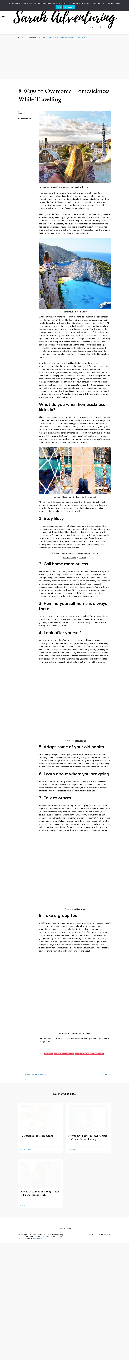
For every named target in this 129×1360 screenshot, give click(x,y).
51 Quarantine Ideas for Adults (36, 1239)
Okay (59, 7)
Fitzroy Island (71, 1002)
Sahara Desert (69, 651)
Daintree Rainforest (68, 1123)
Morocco (82, 651)
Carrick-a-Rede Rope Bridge (66, 521)
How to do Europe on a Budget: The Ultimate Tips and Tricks (39, 1310)
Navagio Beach (80, 312)
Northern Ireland (88, 521)
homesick (48, 1143)
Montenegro (80, 834)
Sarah (20, 113)
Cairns (82, 1002)
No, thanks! (69, 7)
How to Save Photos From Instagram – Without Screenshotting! (87, 1240)
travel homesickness (84, 1143)
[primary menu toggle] (3, 17)
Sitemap (92, 1351)
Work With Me (104, 1351)
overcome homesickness (63, 1143)
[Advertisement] (64, 59)
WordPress (38, 1355)
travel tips (98, 1143)
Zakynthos (66, 214)
